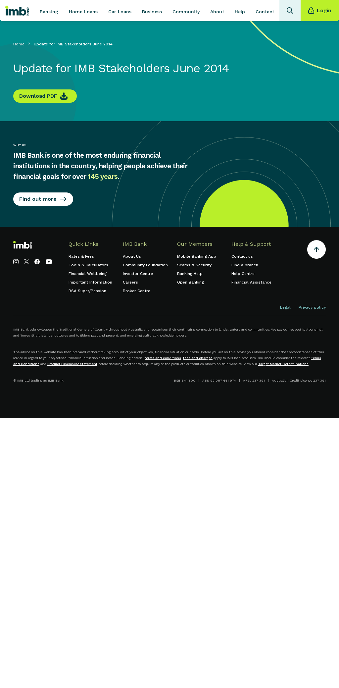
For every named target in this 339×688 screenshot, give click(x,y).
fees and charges (198, 358)
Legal (285, 307)
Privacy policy (312, 307)
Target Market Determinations (283, 364)
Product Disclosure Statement (72, 364)
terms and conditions (163, 358)
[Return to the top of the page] (316, 250)
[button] (49, 10)
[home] (17, 10)
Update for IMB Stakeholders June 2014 (73, 44)
